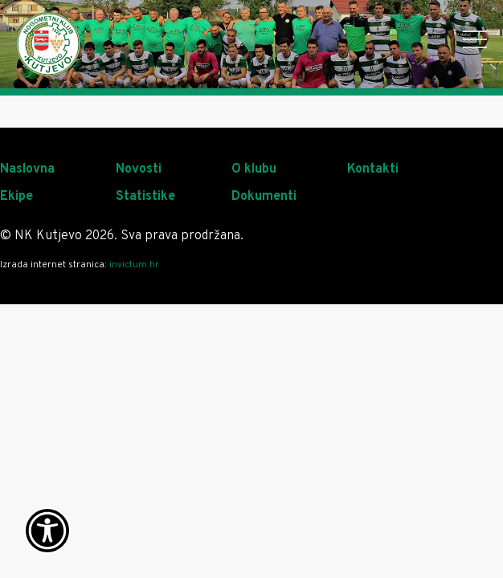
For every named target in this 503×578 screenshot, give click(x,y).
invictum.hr (134, 264)
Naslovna (27, 169)
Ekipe (16, 197)
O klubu (253, 169)
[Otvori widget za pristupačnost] (47, 530)
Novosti (139, 169)
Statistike (145, 197)
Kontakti (373, 169)
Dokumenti (263, 197)
